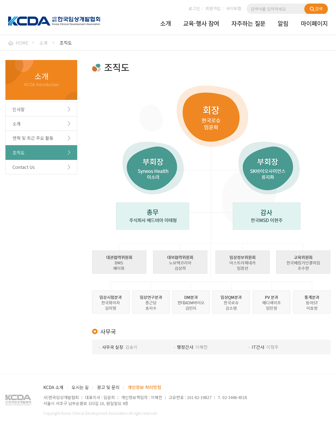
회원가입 (213, 8)
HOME (18, 42)
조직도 (18, 152)
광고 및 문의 (108, 387)
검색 (316, 9)
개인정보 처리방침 (144, 387)
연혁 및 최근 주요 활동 (32, 138)
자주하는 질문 (248, 23)
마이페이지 (314, 23)
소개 (165, 23)
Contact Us (23, 167)
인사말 (18, 109)
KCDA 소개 (53, 387)
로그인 (194, 8)
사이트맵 (233, 8)
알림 (283, 23)
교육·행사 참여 (201, 23)
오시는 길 (80, 387)
